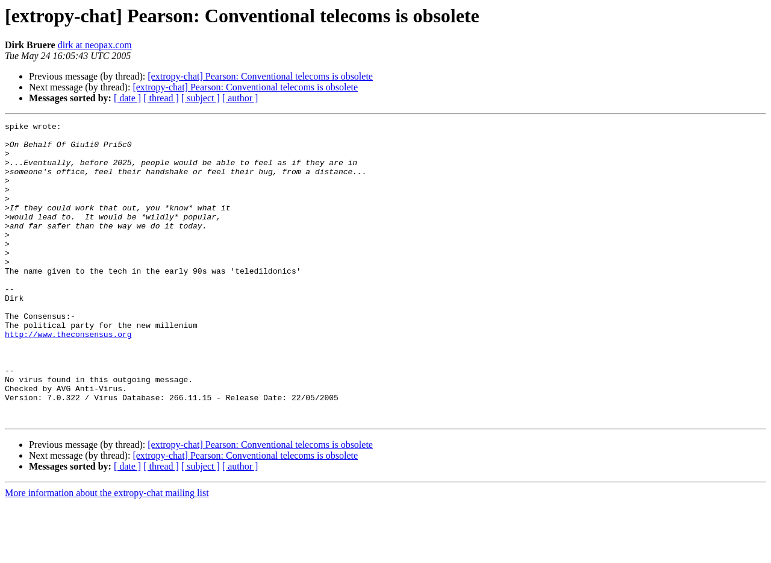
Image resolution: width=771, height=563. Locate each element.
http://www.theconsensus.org (68, 377)
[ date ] (127, 98)
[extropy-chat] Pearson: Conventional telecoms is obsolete (260, 76)
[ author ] (240, 98)
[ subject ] (200, 98)
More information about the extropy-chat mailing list (107, 552)
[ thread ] (161, 98)
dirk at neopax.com (95, 45)
